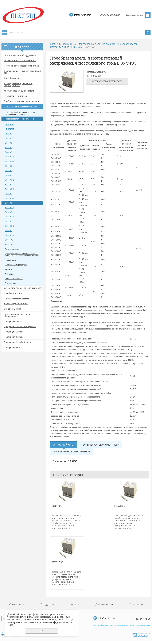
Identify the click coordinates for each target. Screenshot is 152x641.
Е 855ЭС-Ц (9, 189)
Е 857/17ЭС (57, 562)
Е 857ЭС (8, 203)
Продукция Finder (12, 321)
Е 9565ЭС (9, 244)
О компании (17, 604)
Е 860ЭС (8, 230)
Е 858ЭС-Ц (9, 217)
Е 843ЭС (8, 143)
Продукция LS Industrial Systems (20, 326)
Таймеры (8, 269)
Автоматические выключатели (19, 90)
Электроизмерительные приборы (20, 106)
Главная (55, 44)
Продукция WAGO (12, 347)
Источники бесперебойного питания (21, 65)
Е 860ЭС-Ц (9, 235)
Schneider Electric (12, 308)
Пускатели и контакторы (16, 96)
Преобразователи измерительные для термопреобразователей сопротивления (22, 255)
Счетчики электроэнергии (16, 265)
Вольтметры (10, 283)
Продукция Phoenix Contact (17, 342)
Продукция (68, 44)
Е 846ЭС (8, 147)
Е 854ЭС (8, 175)
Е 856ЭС (8, 194)
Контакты (136, 604)
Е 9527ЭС (9, 240)
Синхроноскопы (12, 249)
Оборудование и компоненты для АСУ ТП (22, 72)
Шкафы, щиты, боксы (15, 293)
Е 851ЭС (8, 171)
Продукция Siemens (13, 337)
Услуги (75, 604)
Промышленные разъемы (16, 298)
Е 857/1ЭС (57, 506)
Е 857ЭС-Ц (9, 207)
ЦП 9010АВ (9, 129)
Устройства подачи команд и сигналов (23, 288)
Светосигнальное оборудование (20, 55)
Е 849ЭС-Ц (9, 157)
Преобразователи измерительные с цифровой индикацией (20, 113)
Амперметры (10, 274)
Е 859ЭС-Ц (9, 226)
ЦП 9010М (9, 124)
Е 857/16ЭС (119, 506)
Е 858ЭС (8, 212)
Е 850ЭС (8, 166)
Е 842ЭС (8, 138)
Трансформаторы (13, 78)
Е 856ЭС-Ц (9, 198)
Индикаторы (10, 260)
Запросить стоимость (107, 81)
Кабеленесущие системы (16, 303)
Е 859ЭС (8, 221)
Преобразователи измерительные (19, 119)
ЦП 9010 (8, 134)
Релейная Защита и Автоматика (20, 60)
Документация (105, 604)
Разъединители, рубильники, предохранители (18, 84)
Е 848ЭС (8, 152)
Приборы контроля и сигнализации (21, 101)
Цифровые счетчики (14, 278)
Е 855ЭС (8, 184)
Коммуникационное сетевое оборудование (17, 315)
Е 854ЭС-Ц (9, 180)
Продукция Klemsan (14, 331)
